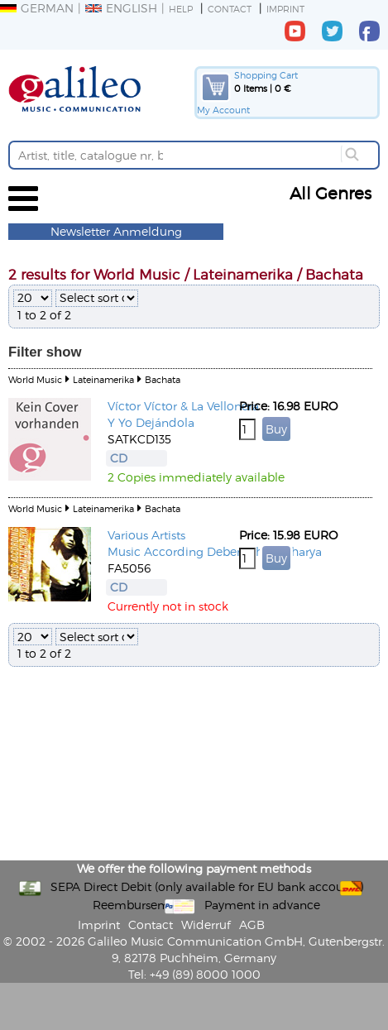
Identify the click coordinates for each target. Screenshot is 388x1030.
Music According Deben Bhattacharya (215, 551)
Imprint (285, 8)
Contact (229, 8)
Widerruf (206, 924)
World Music (35, 379)
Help (181, 8)
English (121, 8)
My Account (223, 109)
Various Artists (146, 535)
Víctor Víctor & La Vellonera (183, 406)
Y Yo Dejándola (151, 422)
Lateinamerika (103, 379)
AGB (252, 924)
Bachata (162, 379)
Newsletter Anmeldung (116, 231)
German (37, 8)
